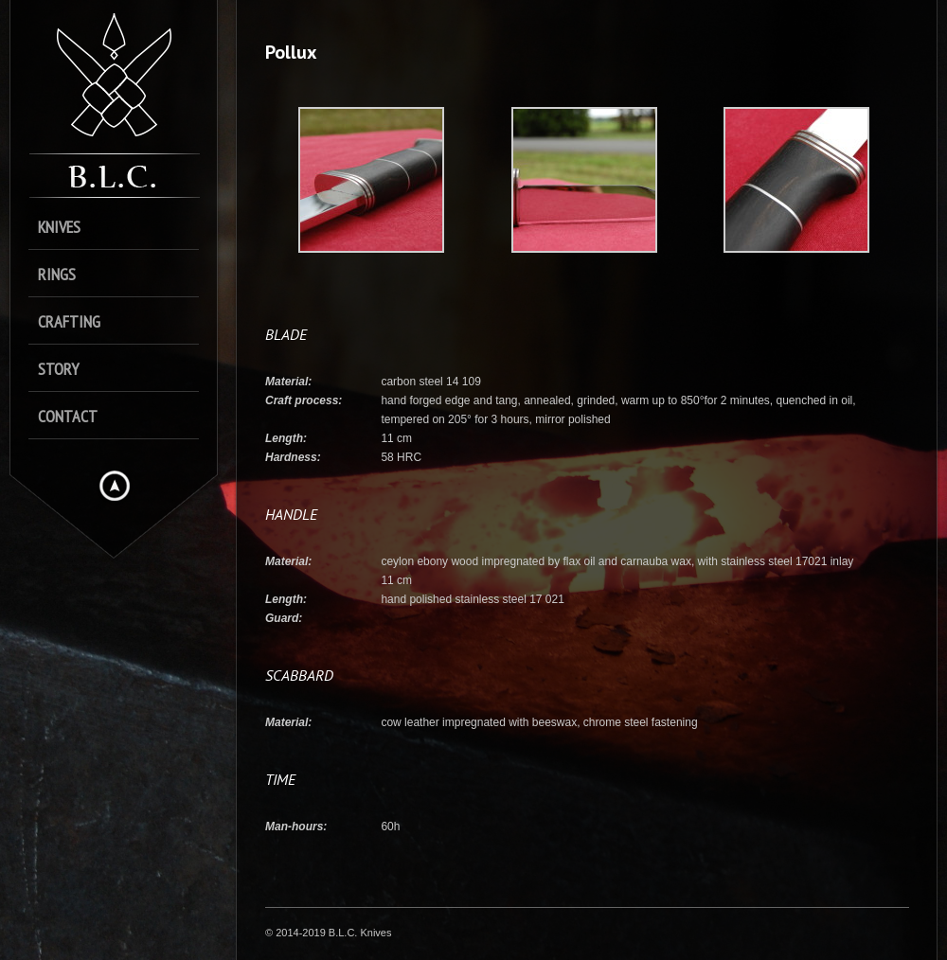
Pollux (291, 52)
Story (58, 369)
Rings (57, 274)
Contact (68, 416)
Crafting (69, 321)
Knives (59, 227)
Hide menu (114, 485)
